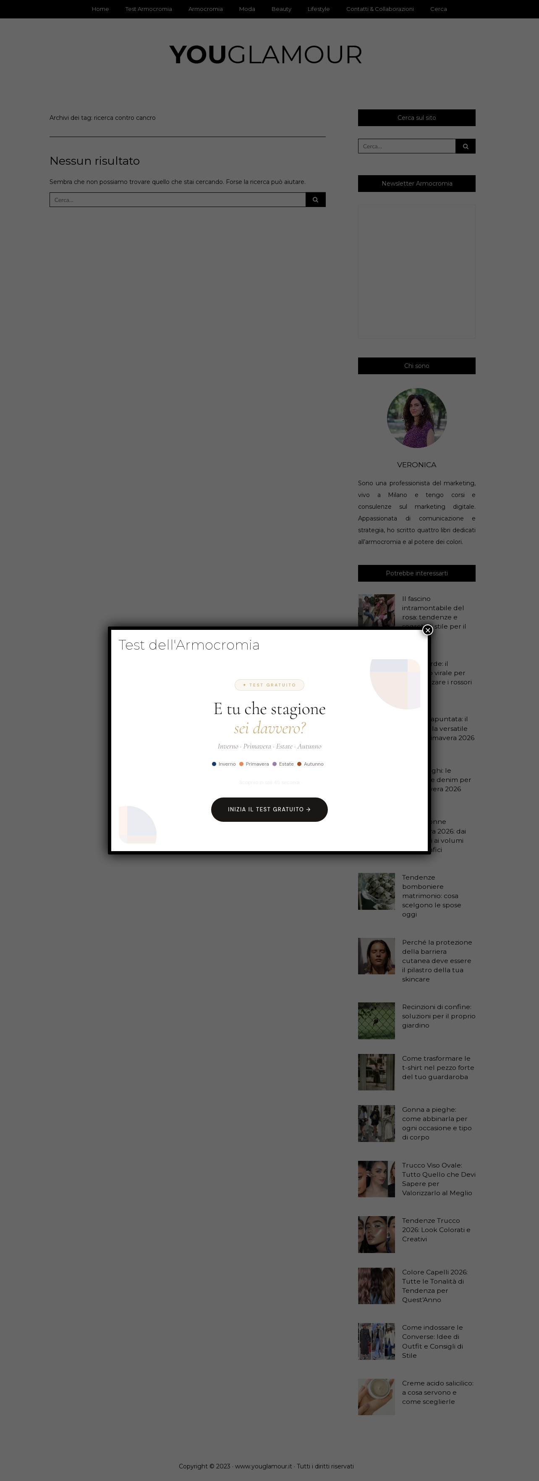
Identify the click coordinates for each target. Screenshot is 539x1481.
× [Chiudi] (428, 629)
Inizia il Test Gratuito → (269, 809)
